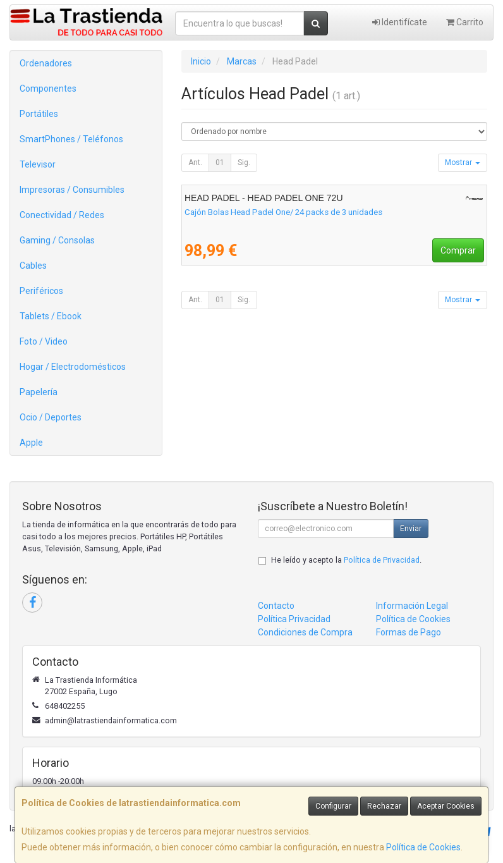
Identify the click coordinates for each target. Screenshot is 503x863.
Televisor (38, 164)
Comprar (458, 250)
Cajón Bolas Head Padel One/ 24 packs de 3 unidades (283, 212)
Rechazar (384, 806)
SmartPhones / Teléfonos (71, 139)
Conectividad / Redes (62, 215)
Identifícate (399, 22)
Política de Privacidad (382, 560)
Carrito (464, 22)
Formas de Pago (408, 632)
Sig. (244, 162)
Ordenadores (46, 63)
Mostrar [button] (462, 162)
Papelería (39, 392)
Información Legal (412, 606)
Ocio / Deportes (51, 417)
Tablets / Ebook (51, 316)
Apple (31, 443)
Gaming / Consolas (57, 240)
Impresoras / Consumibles (72, 190)
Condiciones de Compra (305, 632)
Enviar (410, 528)
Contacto (276, 606)
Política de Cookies (423, 847)
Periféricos (41, 291)
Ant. (195, 162)
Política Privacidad (294, 619)
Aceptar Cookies (446, 806)
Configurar (333, 806)
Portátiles (39, 114)
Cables (33, 265)
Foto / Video (44, 341)
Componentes (48, 88)
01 (219, 162)
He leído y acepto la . (346, 560)
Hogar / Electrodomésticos (73, 367)
